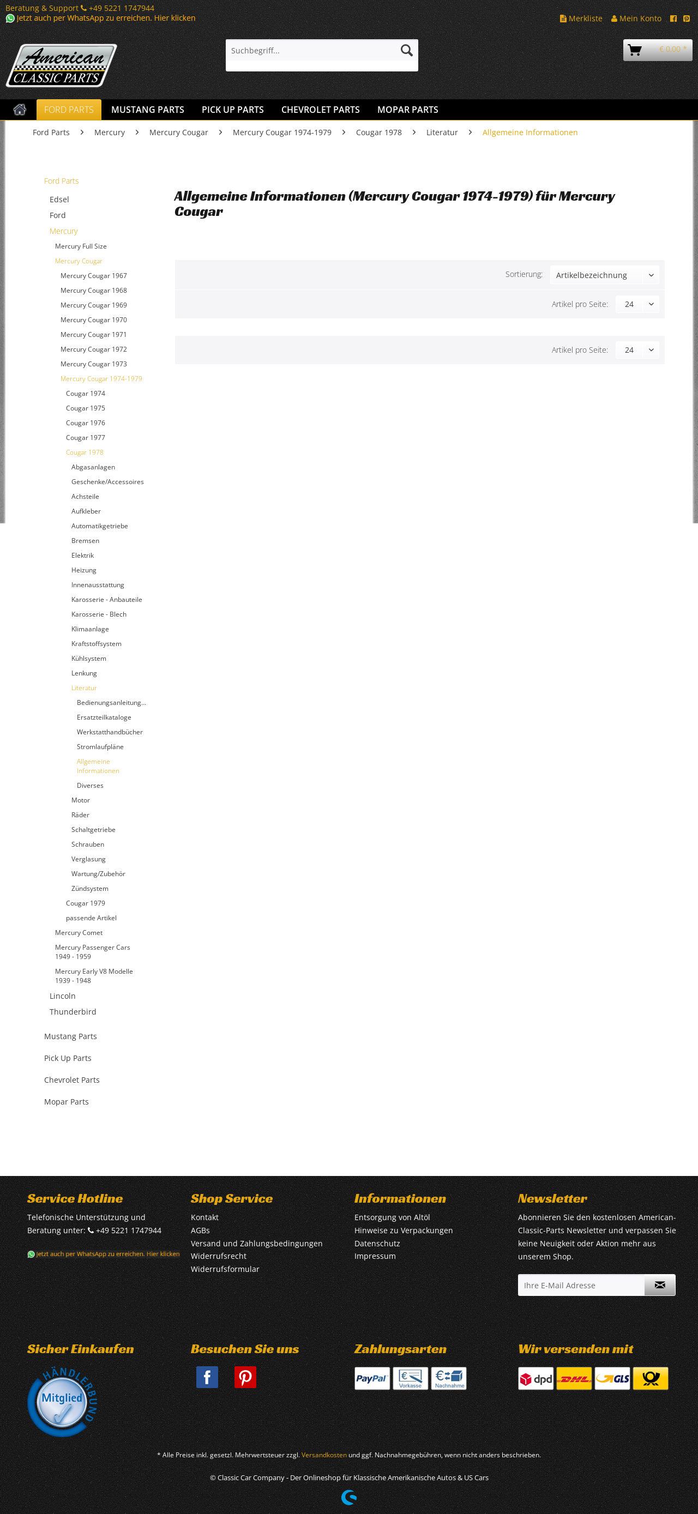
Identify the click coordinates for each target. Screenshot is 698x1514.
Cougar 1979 (85, 903)
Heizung (84, 570)
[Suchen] (406, 50)
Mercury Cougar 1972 (94, 349)
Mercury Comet (79, 932)
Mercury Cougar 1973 (94, 364)
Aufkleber (86, 511)
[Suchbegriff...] (322, 50)
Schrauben (87, 844)
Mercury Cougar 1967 (94, 275)
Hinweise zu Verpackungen (403, 1230)
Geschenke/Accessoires (107, 481)
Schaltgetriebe (93, 829)
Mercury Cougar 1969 (94, 305)
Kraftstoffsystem (96, 643)
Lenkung (84, 673)
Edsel (59, 199)
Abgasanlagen (93, 467)
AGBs (200, 1230)
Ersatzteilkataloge (104, 717)
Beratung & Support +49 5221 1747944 (79, 8)
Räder (80, 814)
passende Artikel (91, 917)
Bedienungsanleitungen (113, 702)
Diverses (90, 785)
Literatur (84, 687)
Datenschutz (377, 1243)
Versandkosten (324, 1454)
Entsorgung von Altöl (392, 1217)
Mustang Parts (70, 1036)
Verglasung (88, 859)
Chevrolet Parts (72, 1080)
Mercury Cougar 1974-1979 (101, 378)
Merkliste (581, 18)
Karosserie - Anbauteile (106, 599)
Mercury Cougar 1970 (94, 319)
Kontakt (205, 1217)
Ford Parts (61, 181)
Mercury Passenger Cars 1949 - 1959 (92, 952)
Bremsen (85, 540)
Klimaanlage (90, 629)
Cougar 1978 (85, 452)
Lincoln (63, 996)
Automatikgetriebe (99, 525)
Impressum (375, 1256)
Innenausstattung (97, 584)
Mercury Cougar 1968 (94, 290)
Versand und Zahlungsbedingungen (257, 1243)
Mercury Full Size (81, 246)
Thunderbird (73, 1011)
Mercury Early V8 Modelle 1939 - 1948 (94, 976)
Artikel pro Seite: (580, 304)
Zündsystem (90, 888)
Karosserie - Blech (99, 614)
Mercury (63, 231)
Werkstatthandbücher (110, 732)
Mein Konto (636, 18)
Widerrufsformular (225, 1269)
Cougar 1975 (85, 408)
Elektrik (82, 555)
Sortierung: (524, 274)
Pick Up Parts (68, 1058)
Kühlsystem (88, 658)
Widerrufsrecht (218, 1256)
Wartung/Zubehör (98, 873)
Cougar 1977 (85, 437)
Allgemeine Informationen (98, 766)
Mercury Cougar (79, 261)
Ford (58, 215)
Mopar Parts (66, 1101)
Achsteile (85, 496)
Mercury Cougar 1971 (94, 334)
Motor (80, 800)
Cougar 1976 (85, 422)
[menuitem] (322, 55)
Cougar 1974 (85, 393)
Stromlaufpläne (100, 746)
